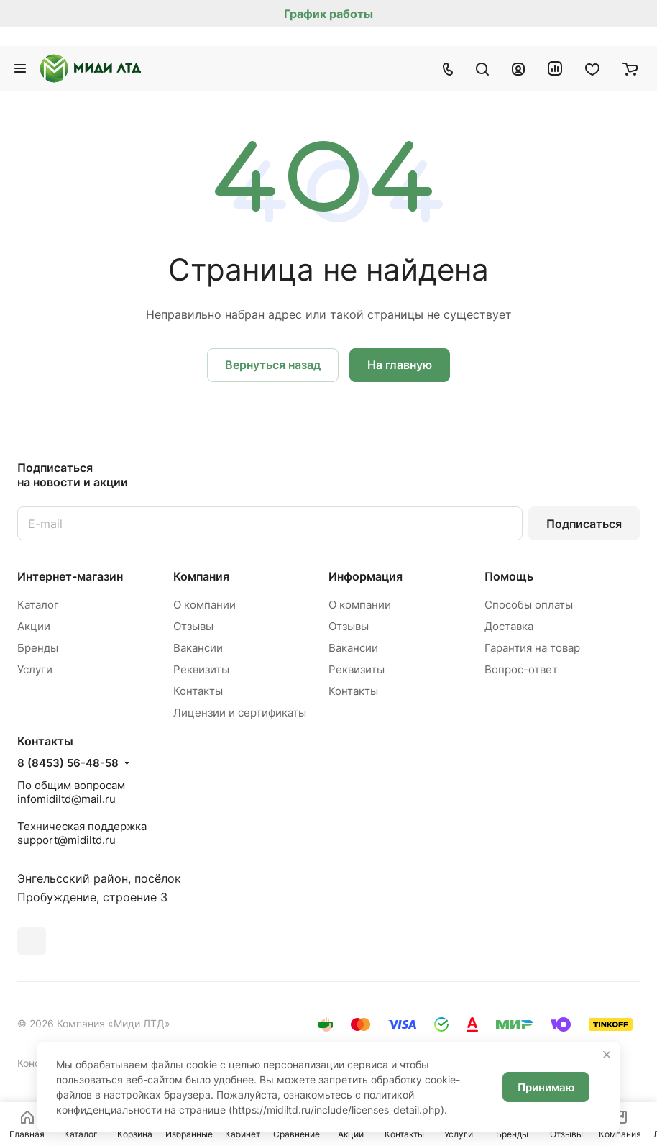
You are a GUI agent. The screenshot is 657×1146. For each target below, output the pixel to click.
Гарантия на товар (532, 648)
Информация (365, 576)
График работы (328, 13)
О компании (204, 604)
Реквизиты (201, 669)
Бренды (37, 648)
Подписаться (584, 524)
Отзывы (193, 626)
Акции (33, 626)
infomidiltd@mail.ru (66, 799)
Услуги (34, 669)
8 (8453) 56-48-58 (68, 763)
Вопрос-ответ (521, 669)
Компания (201, 576)
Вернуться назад (273, 365)
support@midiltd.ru (66, 840)
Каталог (38, 604)
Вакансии (198, 648)
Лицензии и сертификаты (239, 712)
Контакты (198, 691)
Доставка (508, 626)
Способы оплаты (528, 604)
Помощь (508, 576)
